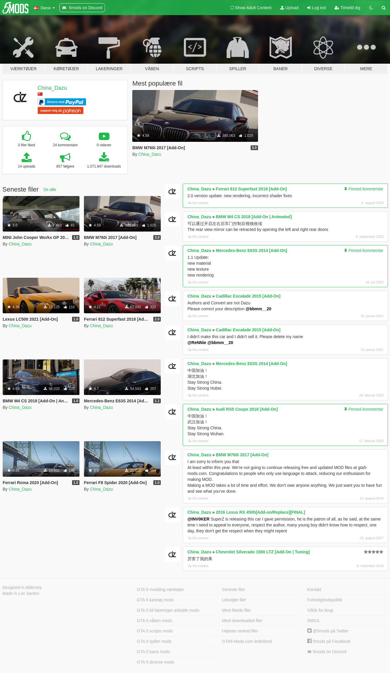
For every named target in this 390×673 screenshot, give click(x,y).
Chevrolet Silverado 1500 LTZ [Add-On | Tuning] (263, 552)
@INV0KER (198, 519)
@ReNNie (196, 342)
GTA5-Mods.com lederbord (247, 641)
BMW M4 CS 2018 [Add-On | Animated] (254, 216)
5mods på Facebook (329, 641)
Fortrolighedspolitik (324, 599)
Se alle (49, 189)
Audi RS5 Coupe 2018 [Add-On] (247, 409)
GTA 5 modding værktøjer (160, 589)
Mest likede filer (236, 610)
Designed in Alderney (22, 587)
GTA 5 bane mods (153, 651)
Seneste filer (233, 589)
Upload (289, 7)
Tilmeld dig (347, 7)
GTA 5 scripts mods (155, 631)
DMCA (313, 620)
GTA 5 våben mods (154, 620)
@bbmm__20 (258, 308)
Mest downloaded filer (242, 620)
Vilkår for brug (320, 610)
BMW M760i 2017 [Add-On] (242, 454)
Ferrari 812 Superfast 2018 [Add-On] (251, 189)
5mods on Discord (326, 651)
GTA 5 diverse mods (155, 662)
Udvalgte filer (234, 599)
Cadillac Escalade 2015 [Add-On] (248, 296)
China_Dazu (52, 88)
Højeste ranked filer (240, 631)
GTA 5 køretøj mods (155, 599)
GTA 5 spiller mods (154, 641)
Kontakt (314, 589)
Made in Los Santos (20, 593)
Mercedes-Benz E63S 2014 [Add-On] (251, 250)
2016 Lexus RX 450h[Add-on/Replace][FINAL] (260, 512)
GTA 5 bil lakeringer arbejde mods (168, 610)
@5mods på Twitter (327, 631)
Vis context (198, 203)
